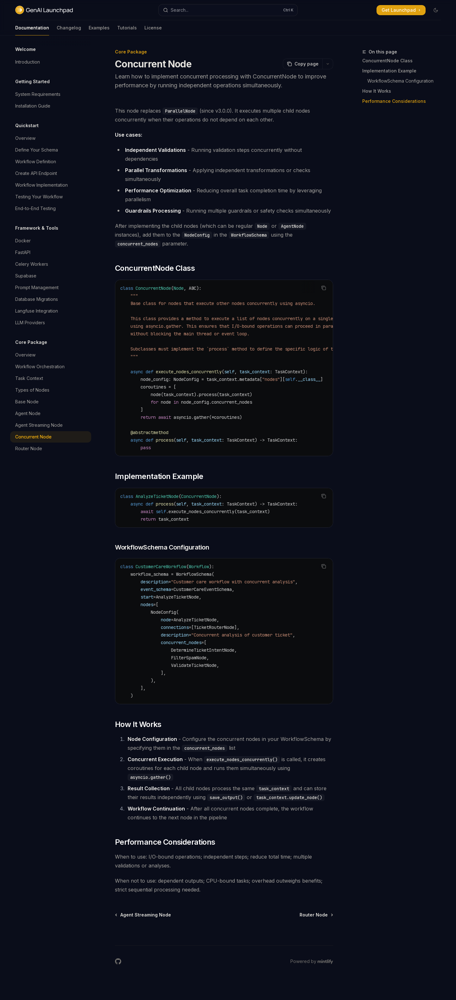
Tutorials (127, 30)
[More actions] (327, 64)
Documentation (32, 30)
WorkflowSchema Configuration (400, 81)
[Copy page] (302, 64)
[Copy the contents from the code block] (324, 288)
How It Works (376, 91)
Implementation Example (389, 70)
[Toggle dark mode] (436, 10)
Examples (99, 30)
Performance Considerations (394, 101)
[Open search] (228, 10)
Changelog (69, 30)
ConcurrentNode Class (387, 60)
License (153, 30)
